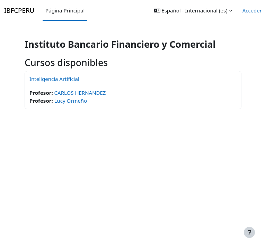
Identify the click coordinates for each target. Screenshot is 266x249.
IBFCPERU (19, 10)
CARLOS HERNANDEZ (80, 92)
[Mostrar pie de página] (249, 232)
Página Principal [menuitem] (65, 10)
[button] (193, 10)
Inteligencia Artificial (54, 78)
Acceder (252, 10)
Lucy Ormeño (70, 100)
